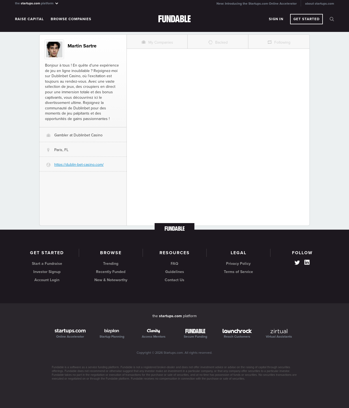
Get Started (306, 19)
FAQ (174, 263)
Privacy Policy (238, 263)
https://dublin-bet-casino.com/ (79, 164)
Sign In (276, 19)
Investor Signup (47, 271)
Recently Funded (110, 271)
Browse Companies (71, 19)
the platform (37, 3)
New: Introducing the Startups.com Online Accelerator (256, 3)
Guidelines (174, 271)
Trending (110, 263)
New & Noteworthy (110, 280)
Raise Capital (29, 19)
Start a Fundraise (47, 263)
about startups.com (319, 3)
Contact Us (174, 280)
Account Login (46, 280)
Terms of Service (238, 271)
